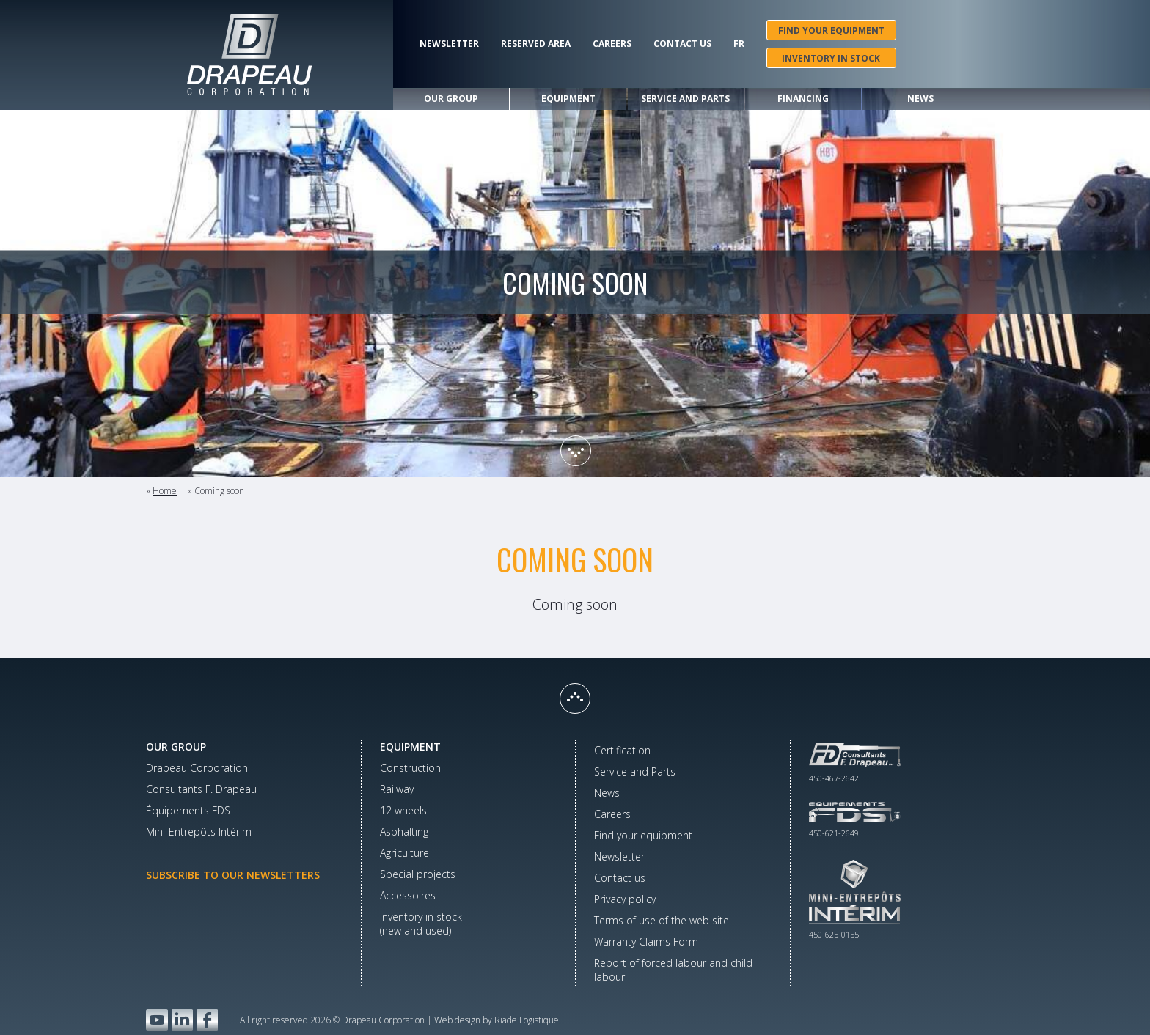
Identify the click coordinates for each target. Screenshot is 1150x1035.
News (920, 98)
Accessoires (408, 895)
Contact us (682, 44)
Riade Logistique (526, 1020)
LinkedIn (182, 1020)
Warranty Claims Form (646, 942)
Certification (622, 750)
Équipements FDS (188, 810)
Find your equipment (831, 30)
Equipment (568, 98)
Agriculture (404, 853)
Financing (803, 98)
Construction (410, 768)
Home (165, 491)
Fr (738, 44)
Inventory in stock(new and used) (421, 924)
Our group (451, 98)
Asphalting (404, 832)
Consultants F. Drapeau (201, 789)
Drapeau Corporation (197, 768)
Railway (397, 789)
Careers (612, 44)
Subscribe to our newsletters (233, 875)
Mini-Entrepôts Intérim (199, 832)
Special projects (417, 874)
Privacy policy (625, 899)
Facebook (207, 1020)
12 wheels (403, 810)
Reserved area (536, 44)
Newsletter (449, 44)
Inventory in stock (831, 58)
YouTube (157, 1020)
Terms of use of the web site (661, 920)
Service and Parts (685, 98)
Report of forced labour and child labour (673, 970)
